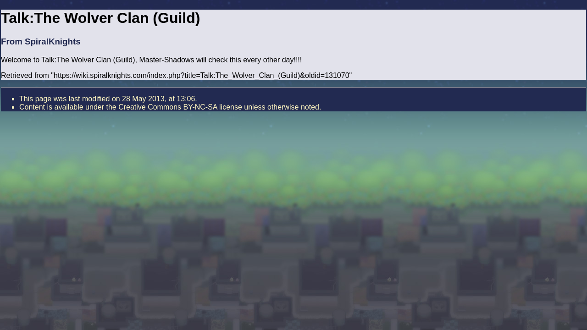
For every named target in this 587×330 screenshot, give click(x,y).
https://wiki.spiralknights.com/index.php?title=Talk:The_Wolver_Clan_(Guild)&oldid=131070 (201, 75)
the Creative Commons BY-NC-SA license (174, 107)
